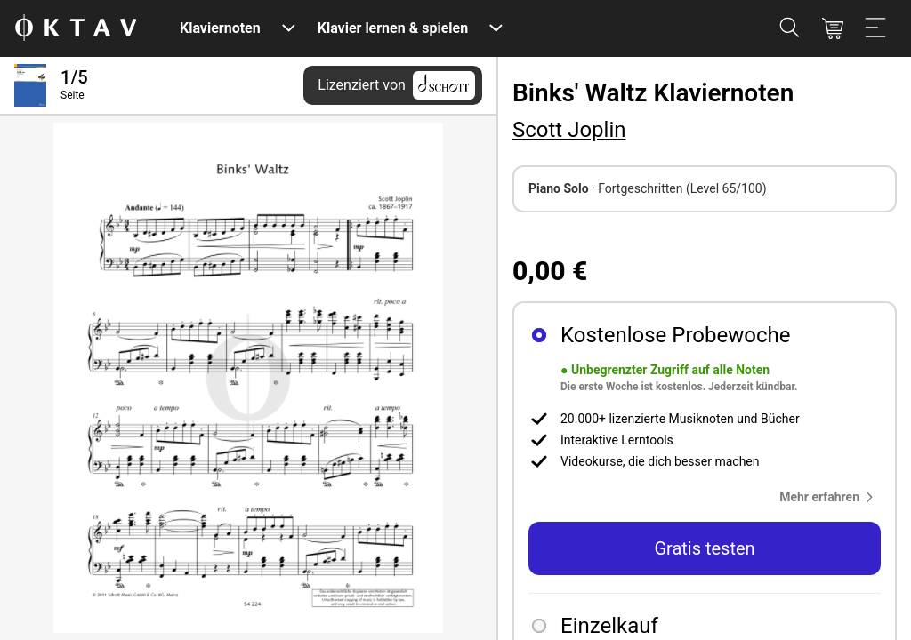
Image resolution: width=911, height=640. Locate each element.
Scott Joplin (569, 129)
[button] (830, 497)
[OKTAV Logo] (75, 28)
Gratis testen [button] (704, 548)
